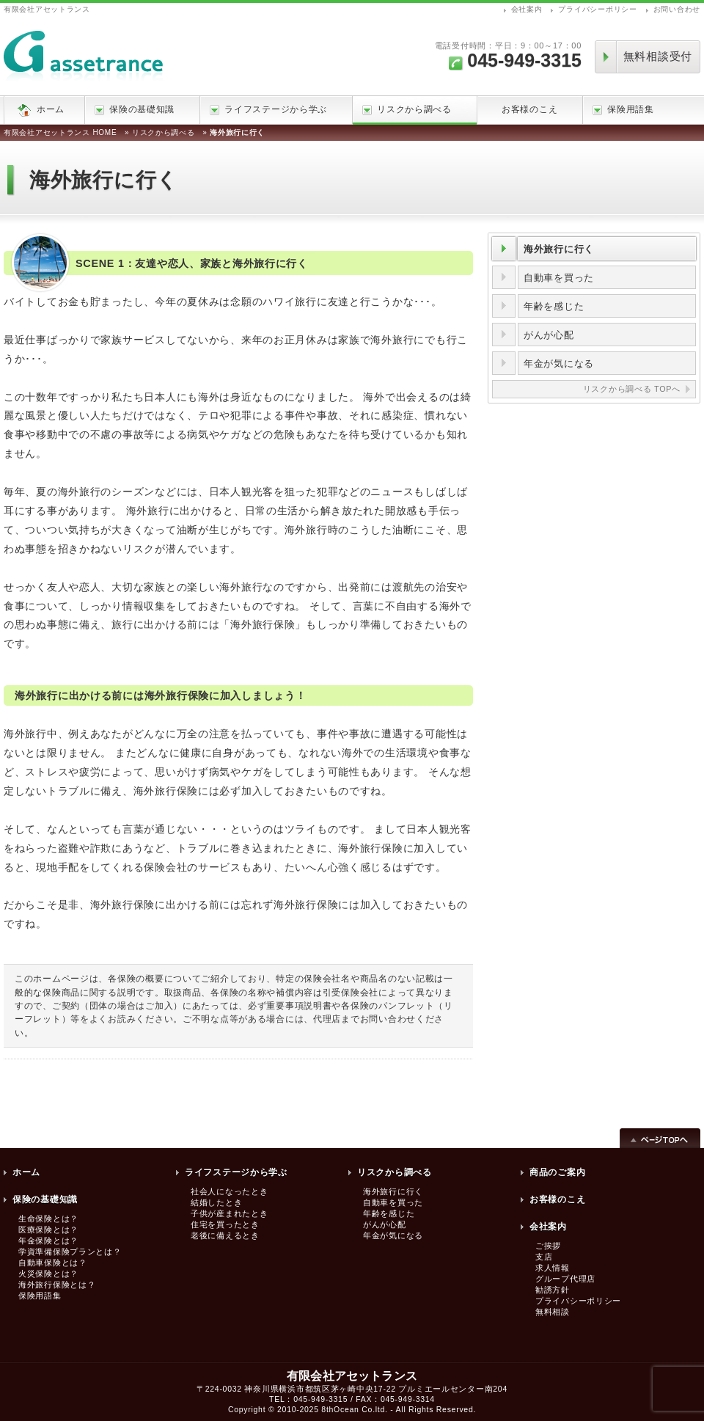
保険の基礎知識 (135, 109)
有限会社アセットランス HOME (60, 132)
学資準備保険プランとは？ (70, 1251)
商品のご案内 (557, 1172)
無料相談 (552, 1311)
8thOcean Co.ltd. (354, 1409)
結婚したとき (216, 1202)
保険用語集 (623, 109)
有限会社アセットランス (47, 9)
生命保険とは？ (48, 1218)
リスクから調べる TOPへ (632, 388)
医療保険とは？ (48, 1229)
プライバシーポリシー (597, 9)
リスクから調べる (407, 109)
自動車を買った (559, 277)
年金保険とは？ (48, 1240)
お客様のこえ (529, 109)
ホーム (51, 109)
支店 (543, 1256)
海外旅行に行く (559, 249)
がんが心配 (549, 334)
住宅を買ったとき (225, 1224)
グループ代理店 (565, 1278)
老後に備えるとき (225, 1235)
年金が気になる (559, 363)
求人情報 (552, 1267)
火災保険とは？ (48, 1273)
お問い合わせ (676, 9)
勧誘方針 (552, 1289)
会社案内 (527, 9)
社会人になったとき (229, 1191)
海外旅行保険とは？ (56, 1284)
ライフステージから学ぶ (268, 109)
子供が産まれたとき (229, 1213)
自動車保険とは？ (52, 1262)
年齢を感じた (554, 306)
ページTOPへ (660, 1136)
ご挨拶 (548, 1245)
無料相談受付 (657, 56)
